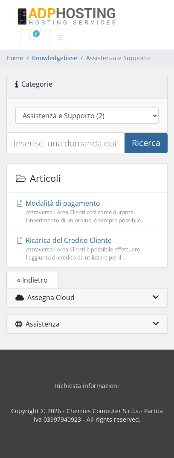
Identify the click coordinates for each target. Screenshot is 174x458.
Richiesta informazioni (87, 386)
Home (14, 58)
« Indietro (32, 280)
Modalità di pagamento (87, 211)
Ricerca (146, 143)
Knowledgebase (54, 58)
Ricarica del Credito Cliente (87, 249)
